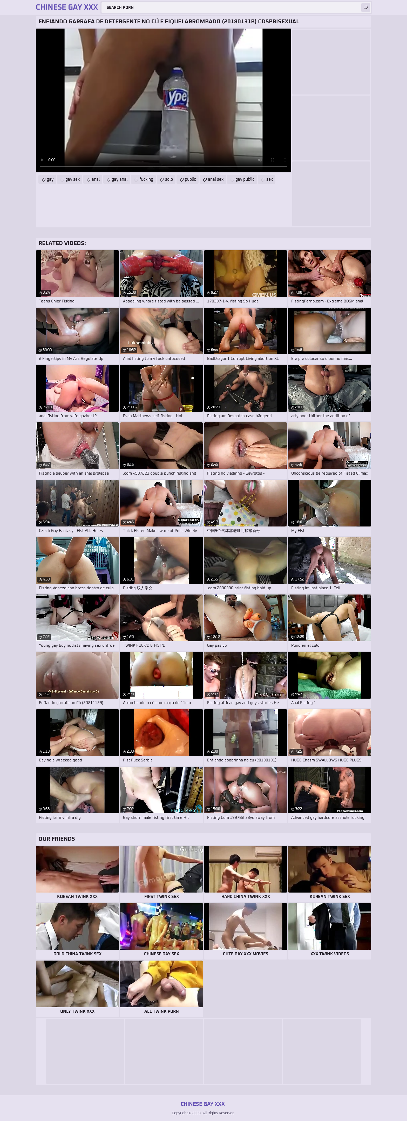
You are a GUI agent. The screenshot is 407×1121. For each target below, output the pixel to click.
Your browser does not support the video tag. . (163, 100)
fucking (146, 179)
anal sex (215, 179)
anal (96, 179)
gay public (244, 179)
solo (169, 179)
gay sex (72, 179)
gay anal (119, 179)
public (190, 179)
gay (50, 179)
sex (269, 179)
